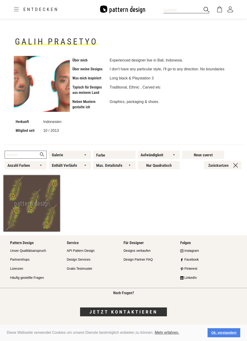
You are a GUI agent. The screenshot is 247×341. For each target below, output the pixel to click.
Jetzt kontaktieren (123, 312)
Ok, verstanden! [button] (224, 332)
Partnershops (19, 259)
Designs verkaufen (137, 250)
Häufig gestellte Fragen (27, 278)
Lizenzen (16, 268)
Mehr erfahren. (167, 332)
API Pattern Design (81, 250)
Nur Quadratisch (159, 165)
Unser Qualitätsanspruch (28, 250)
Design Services (78, 259)
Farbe (100, 155)
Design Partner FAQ (138, 259)
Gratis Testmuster (79, 268)
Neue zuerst (203, 155)
